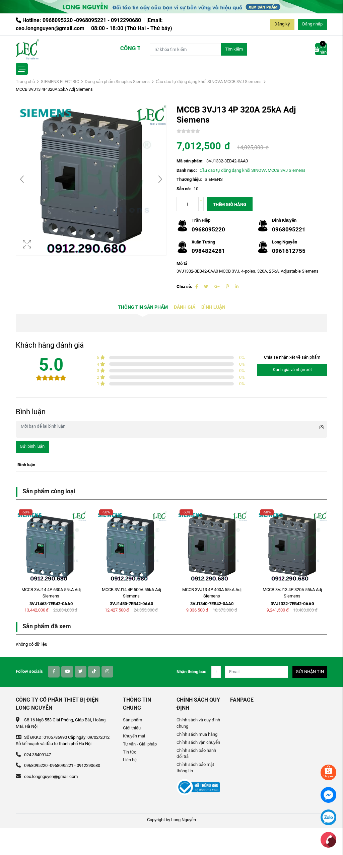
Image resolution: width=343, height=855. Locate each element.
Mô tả (182, 263)
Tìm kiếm (234, 49)
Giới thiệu (132, 727)
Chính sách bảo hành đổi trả (196, 753)
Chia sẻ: (184, 286)
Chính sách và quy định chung (198, 723)
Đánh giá (184, 307)
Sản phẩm (132, 719)
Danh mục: (187, 170)
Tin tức (129, 752)
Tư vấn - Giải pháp (140, 743)
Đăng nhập (312, 23)
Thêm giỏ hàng (229, 204)
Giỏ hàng (321, 49)
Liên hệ (130, 759)
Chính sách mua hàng (197, 734)
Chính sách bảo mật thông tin (195, 767)
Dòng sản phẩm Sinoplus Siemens (117, 81)
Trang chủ (25, 81)
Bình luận (213, 307)
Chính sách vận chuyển (198, 742)
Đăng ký (282, 23)
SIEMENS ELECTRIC (60, 81)
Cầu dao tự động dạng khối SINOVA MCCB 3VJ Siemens (209, 81)
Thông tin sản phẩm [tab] (143, 307)
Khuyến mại (134, 735)
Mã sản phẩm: (190, 160)
